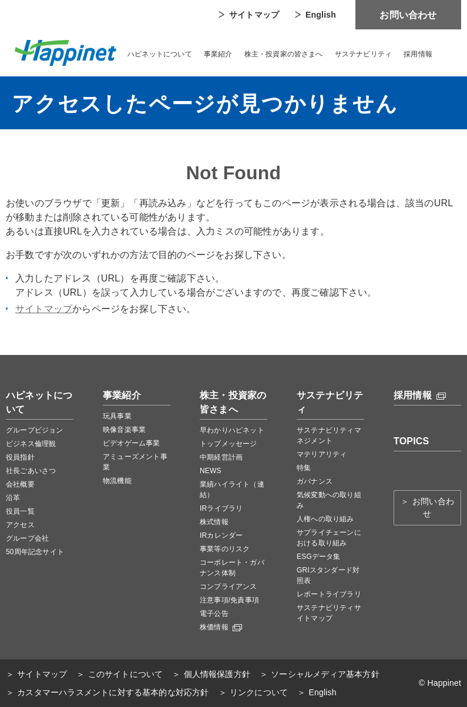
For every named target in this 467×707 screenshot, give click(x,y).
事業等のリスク (225, 549)
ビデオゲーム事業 (131, 443)
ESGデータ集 (319, 556)
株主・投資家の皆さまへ (283, 54)
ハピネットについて (159, 54)
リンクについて (259, 692)
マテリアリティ (322, 454)
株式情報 (214, 522)
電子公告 (214, 613)
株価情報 (221, 627)
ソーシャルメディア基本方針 (325, 674)
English (320, 14)
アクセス (20, 525)
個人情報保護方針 (217, 674)
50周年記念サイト (35, 552)
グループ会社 (27, 538)
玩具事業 (117, 416)
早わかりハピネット (232, 430)
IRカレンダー (221, 535)
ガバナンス (314, 481)
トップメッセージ (228, 444)
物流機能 (117, 481)
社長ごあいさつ (31, 471)
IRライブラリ (221, 508)
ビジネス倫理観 (31, 444)
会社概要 (20, 484)
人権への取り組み (325, 519)
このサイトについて (125, 674)
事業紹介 (218, 54)
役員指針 (20, 457)
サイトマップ (254, 14)
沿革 (13, 498)
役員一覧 (20, 511)
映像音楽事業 (124, 429)
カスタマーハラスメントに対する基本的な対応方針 (113, 692)
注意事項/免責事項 (229, 600)
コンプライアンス (228, 586)
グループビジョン (34, 430)
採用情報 (418, 54)
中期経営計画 (221, 457)
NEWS (210, 471)
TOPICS (411, 441)
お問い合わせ (407, 15)
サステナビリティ (363, 54)
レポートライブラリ (329, 594)
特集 (304, 468)
